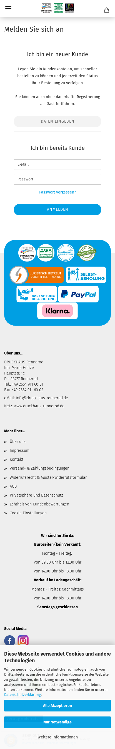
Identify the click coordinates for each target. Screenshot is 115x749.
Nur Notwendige (57, 722)
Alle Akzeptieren (57, 705)
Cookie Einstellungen (28, 513)
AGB (13, 486)
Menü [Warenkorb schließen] (8, 8)
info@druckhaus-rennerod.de (41, 398)
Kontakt (16, 459)
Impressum (19, 450)
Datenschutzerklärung (22, 695)
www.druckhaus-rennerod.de (39, 406)
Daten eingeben (57, 121)
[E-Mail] (57, 164)
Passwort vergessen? (57, 192)
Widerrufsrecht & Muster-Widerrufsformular (48, 477)
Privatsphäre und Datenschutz (36, 495)
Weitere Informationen (58, 737)
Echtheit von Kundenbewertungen (39, 504)
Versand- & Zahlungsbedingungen (39, 468)
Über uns (18, 441)
